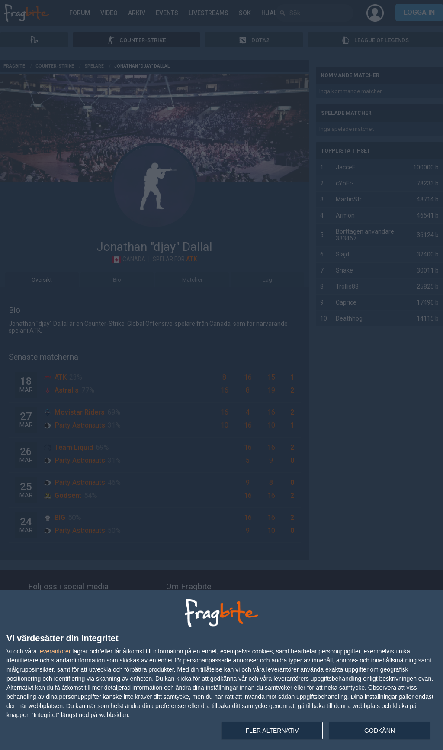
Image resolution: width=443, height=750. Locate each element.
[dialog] (221, 670)
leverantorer (55, 651)
